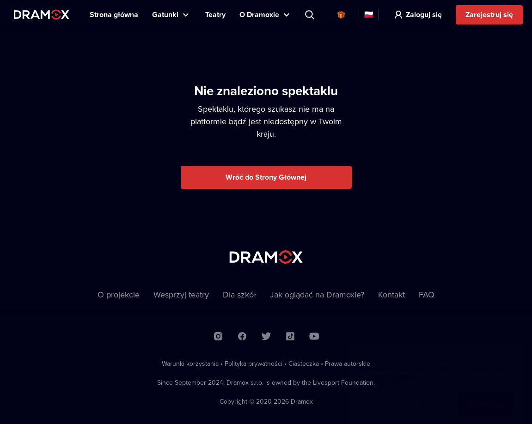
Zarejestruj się (489, 14)
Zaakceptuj (485, 394)
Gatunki (165, 14)
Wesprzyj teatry (181, 294)
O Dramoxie (259, 14)
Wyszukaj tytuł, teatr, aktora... (310, 15)
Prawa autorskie (347, 363)
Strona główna (114, 14)
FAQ (426, 294)
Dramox (41, 14)
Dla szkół (239, 294)
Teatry (215, 14)
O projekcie (119, 294)
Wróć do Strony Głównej (266, 177)
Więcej (430, 394)
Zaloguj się (424, 14)
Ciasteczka (303, 363)
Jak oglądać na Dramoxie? (317, 294)
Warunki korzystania (190, 363)
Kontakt (391, 294)
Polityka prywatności (253, 363)
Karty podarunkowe (341, 15)
